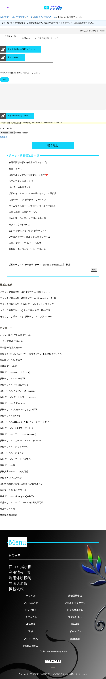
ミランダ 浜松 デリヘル (11, 347)
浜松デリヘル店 (7, 471)
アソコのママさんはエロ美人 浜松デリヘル (29, 242)
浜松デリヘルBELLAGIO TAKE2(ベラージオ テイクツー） (26, 427)
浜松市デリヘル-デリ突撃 (12, 17)
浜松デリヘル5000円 (10, 421)
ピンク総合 (31, 610)
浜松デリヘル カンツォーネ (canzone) (18, 396)
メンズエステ (31, 603)
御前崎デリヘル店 (8, 372)
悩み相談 (75, 624)
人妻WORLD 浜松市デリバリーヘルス (27, 205)
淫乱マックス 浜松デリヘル (13, 496)
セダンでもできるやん (19, 230)
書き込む (53, 151)
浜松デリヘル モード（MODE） (16, 465)
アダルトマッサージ (75, 603)
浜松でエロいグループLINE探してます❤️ (28, 180)
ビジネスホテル (75, 610)
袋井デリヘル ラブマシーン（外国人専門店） (22, 508)
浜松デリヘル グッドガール (14, 452)
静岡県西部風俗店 (8, 520)
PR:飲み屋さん (30, 646)
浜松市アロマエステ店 (11, 483)
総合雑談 (75, 639)
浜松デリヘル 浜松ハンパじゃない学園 (18, 415)
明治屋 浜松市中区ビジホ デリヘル (27, 255)
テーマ (29, 17)
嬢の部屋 (31, 624)
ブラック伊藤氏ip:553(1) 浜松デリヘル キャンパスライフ (27, 310)
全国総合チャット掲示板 (57, 651)
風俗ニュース (15, 174)
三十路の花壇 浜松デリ (11, 353)
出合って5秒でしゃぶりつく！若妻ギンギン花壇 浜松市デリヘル (31, 359)
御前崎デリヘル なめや (11, 365)
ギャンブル (75, 631)
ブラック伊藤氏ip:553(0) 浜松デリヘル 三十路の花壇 (25, 316)
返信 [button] (96, 31)
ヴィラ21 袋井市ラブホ (20, 193)
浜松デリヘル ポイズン (12, 458)
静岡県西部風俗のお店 (45, 17)
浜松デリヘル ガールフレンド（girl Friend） (22, 446)
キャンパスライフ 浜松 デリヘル (15, 341)
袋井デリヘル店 (7, 514)
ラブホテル (31, 617)
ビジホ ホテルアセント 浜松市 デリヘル (28, 236)
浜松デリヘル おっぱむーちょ (14, 390)
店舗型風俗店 (75, 595)
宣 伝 (31, 631)
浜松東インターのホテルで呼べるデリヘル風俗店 (32, 199)
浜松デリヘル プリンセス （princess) (18, 403)
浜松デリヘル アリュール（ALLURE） (18, 440)
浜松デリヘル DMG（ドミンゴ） (15, 378)
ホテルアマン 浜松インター (22, 186)
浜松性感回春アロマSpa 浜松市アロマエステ (21, 489)
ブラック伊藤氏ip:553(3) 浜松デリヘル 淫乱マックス (25, 297)
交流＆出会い (75, 617)
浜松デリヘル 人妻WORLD (12, 409)
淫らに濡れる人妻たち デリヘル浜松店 (27, 224)
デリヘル (31, 595)
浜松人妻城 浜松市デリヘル (23, 217)
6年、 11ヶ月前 (72, 22)
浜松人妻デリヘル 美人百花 (14, 477)
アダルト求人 (31, 639)
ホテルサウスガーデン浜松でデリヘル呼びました (32, 211)
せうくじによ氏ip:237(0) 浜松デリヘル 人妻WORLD (26, 322)
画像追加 (3, 142)
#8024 (102, 31)
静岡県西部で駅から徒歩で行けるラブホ (28, 168)
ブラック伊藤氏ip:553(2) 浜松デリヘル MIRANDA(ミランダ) (28, 303)
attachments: (6, 133)
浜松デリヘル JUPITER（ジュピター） (19, 434)
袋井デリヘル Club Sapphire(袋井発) (17, 502)
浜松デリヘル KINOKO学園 (12, 384)
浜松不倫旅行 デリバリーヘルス (25, 248)
